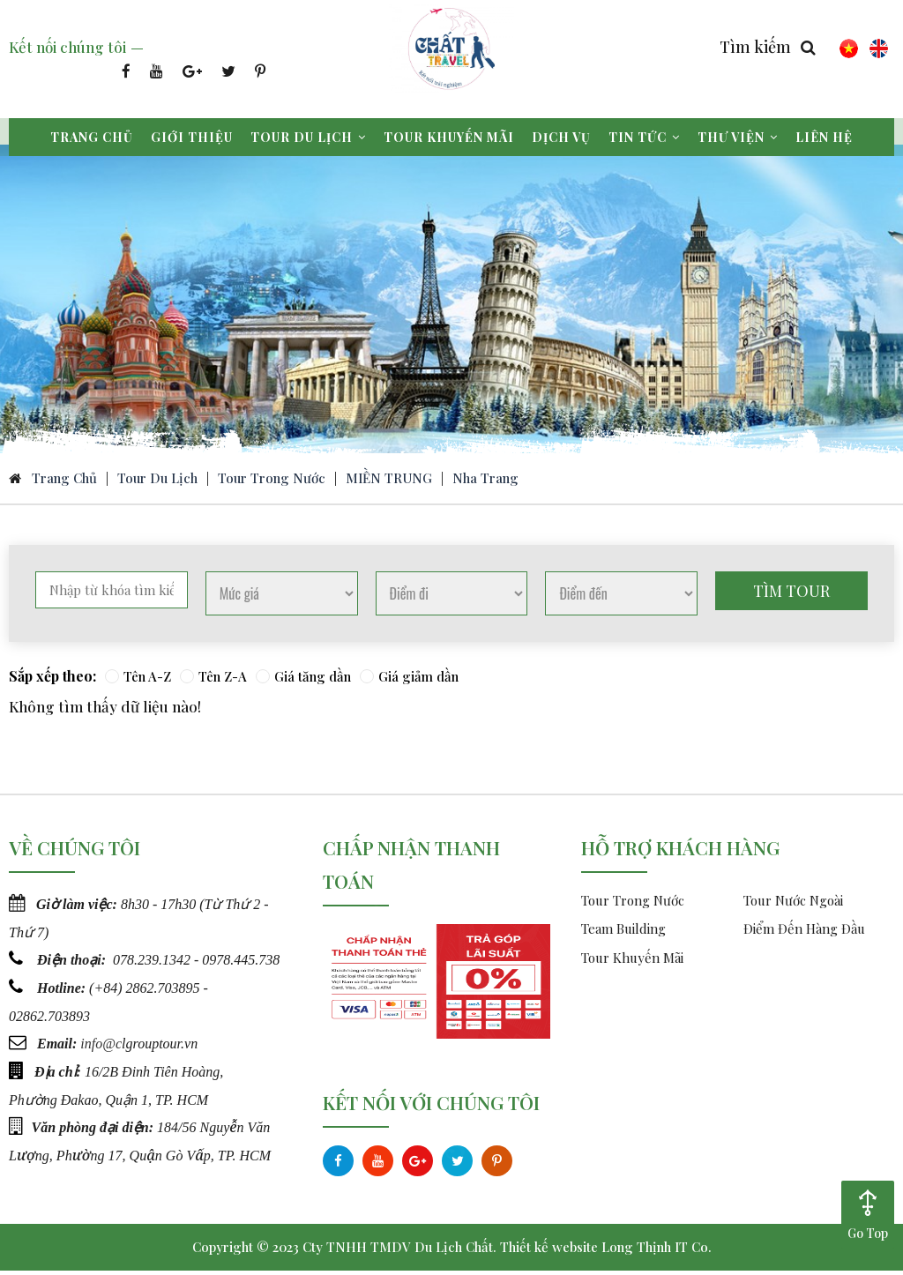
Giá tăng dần (303, 681)
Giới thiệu (192, 137)
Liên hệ (824, 137)
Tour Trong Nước (271, 482)
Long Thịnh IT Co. (656, 1251)
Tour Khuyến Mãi (632, 962)
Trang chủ (91, 137)
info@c (101, 1045)
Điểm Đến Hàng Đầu (804, 934)
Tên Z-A (213, 681)
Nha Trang (485, 482)
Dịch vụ (561, 137)
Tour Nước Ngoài (793, 904)
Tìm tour (791, 595)
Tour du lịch (308, 137)
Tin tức (644, 137)
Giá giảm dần (409, 681)
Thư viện (738, 137)
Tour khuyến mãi (449, 137)
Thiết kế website (549, 1251)
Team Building (623, 934)
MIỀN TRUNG (389, 482)
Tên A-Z (138, 681)
